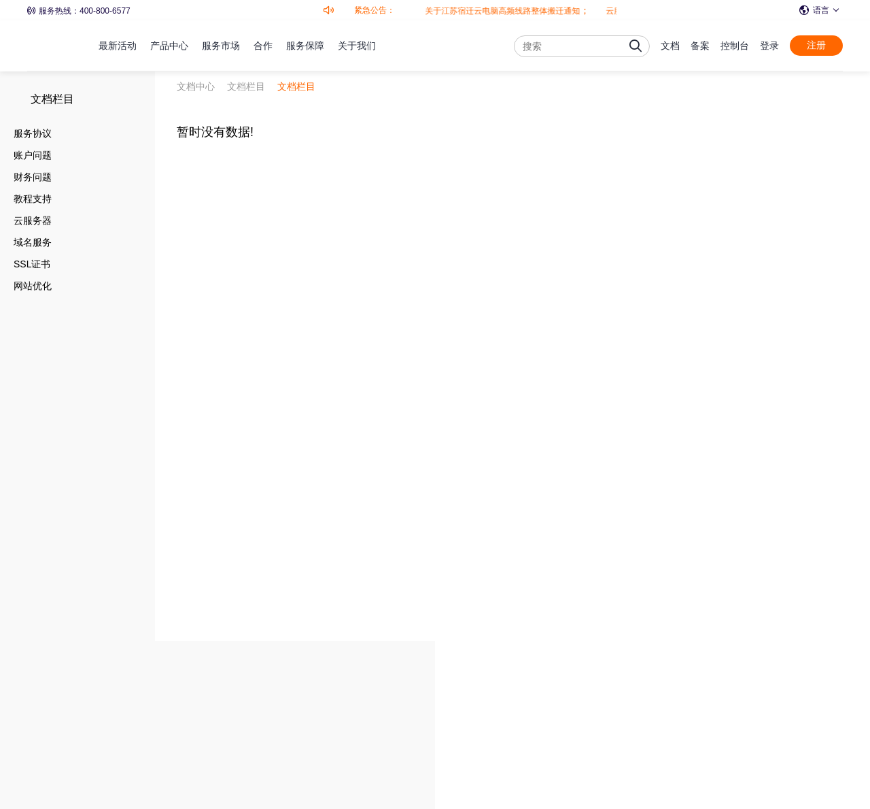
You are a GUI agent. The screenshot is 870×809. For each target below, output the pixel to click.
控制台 (734, 45)
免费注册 (771, 690)
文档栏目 (52, 99)
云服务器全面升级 (607, 11)
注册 (816, 44)
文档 (670, 45)
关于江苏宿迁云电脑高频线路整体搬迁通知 (471, 11)
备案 (700, 45)
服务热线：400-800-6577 (78, 11)
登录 (769, 45)
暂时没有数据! (215, 132)
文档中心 (196, 86)
